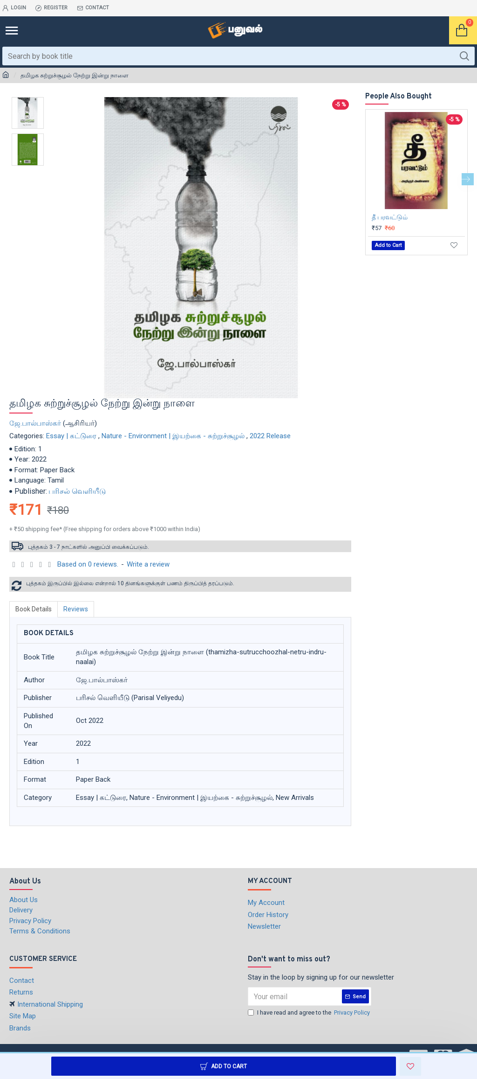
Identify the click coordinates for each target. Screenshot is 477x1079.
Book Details (33, 609)
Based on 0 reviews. (87, 564)
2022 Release (270, 436)
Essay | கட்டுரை (71, 436)
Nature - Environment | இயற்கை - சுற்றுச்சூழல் (173, 436)
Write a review (148, 564)
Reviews (75, 609)
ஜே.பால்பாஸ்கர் (35, 423)
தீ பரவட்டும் (390, 217)
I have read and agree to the (309, 1012)
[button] (467, 179)
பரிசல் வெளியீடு (77, 491)
